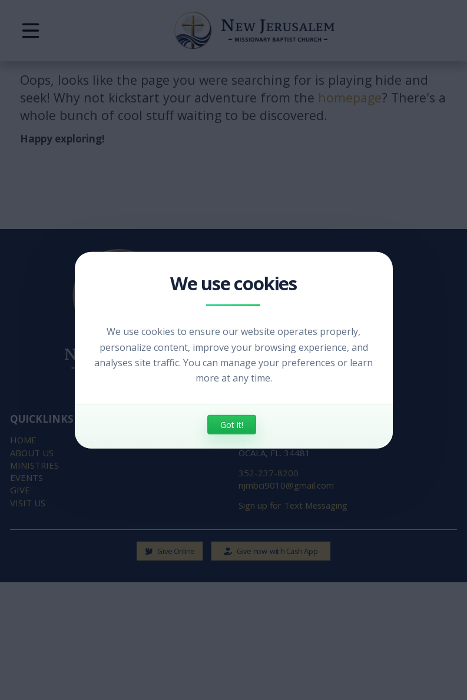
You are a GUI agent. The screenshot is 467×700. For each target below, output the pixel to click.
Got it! (231, 424)
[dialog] (234, 349)
